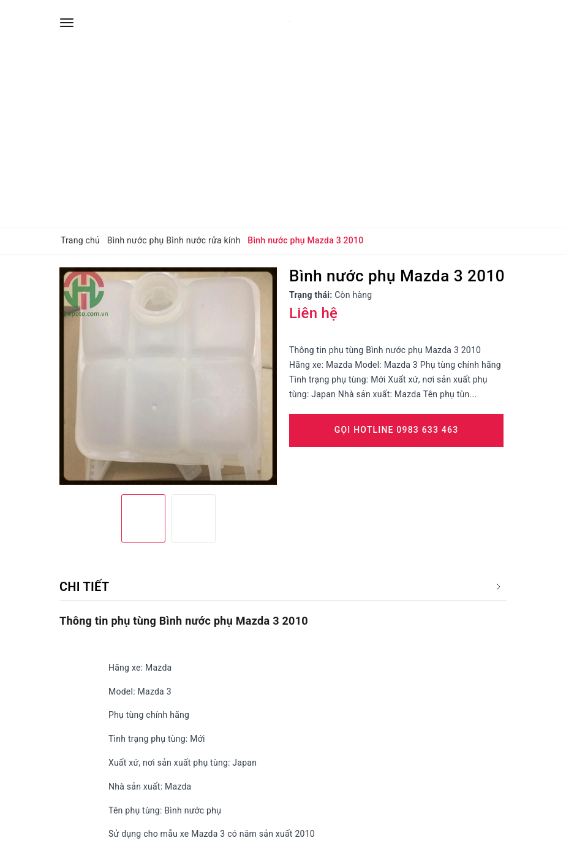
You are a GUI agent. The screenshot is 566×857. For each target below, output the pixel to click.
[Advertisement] (283, 135)
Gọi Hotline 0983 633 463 (396, 430)
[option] (168, 376)
